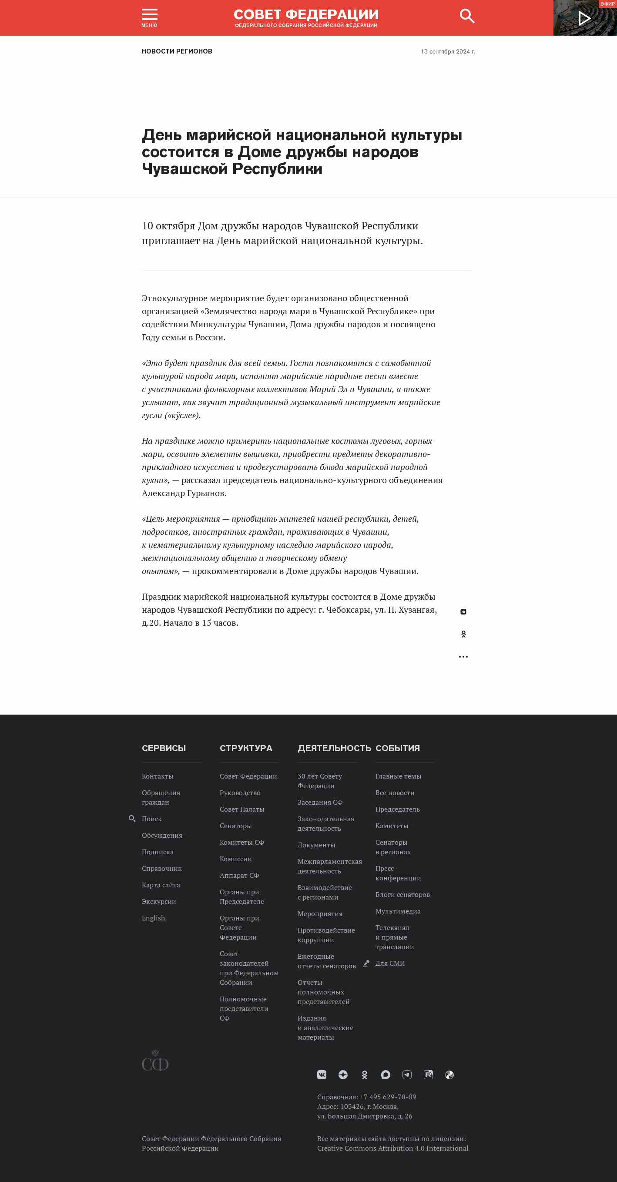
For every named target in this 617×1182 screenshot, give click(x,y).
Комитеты (392, 825)
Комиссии (236, 858)
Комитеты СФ (242, 842)
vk (321, 1074)
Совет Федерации (248, 776)
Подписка (158, 851)
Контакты (158, 776)
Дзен (343, 1074)
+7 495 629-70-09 (388, 1096)
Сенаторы (236, 825)
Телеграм (407, 1074)
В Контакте (463, 612)
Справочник (162, 868)
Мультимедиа (398, 911)
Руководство (240, 792)
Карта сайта (161, 884)
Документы (316, 844)
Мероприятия (320, 913)
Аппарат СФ (239, 875)
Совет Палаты (242, 809)
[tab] (463, 639)
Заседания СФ (320, 802)
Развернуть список (463, 657)
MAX (385, 1074)
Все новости (395, 792)
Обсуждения (162, 835)
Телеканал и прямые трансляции (395, 937)
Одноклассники (463, 634)
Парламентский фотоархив (449, 1075)
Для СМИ (390, 963)
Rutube (428, 1074)
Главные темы (399, 776)
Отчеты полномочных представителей (324, 992)
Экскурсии (159, 901)
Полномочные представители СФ (244, 1008)
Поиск (152, 818)
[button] (149, 18)
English (153, 917)
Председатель (398, 809)
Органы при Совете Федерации (239, 927)
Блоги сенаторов (403, 894)
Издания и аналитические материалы (325, 1027)
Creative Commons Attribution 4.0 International (393, 1148)
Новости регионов (177, 51)
